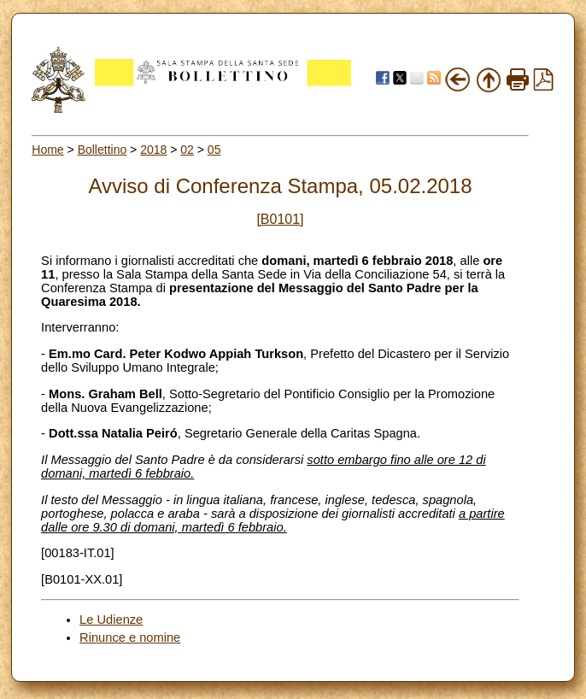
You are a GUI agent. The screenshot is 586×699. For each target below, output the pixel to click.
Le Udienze (111, 619)
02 (187, 149)
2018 (153, 149)
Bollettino (102, 149)
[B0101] (279, 219)
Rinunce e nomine (129, 637)
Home (47, 149)
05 (214, 149)
